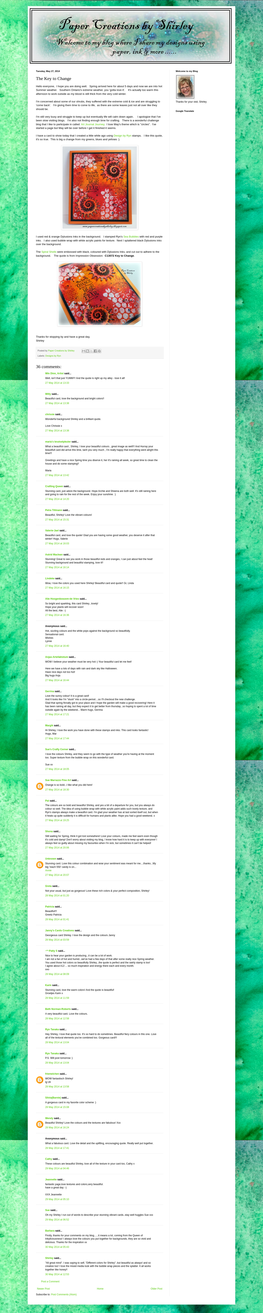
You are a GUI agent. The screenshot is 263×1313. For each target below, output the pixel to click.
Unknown (50, 858)
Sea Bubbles (131, 236)
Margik (49, 725)
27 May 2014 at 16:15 (57, 587)
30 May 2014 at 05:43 (57, 1247)
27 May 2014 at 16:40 (57, 645)
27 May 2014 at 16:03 (57, 543)
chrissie (49, 414)
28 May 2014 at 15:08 (57, 1107)
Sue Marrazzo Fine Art (58, 780)
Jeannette (51, 1179)
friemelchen (52, 1073)
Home (100, 1288)
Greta (48, 886)
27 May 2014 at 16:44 (57, 680)
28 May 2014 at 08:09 (57, 974)
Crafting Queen (54, 486)
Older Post (156, 1288)
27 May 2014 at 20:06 (57, 847)
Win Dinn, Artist (54, 373)
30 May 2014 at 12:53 (57, 1274)
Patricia (49, 906)
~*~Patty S (51, 950)
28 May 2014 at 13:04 (57, 1042)
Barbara (49, 1230)
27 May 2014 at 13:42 (57, 475)
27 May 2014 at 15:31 (57, 519)
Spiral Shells (49, 251)
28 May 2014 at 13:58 (57, 1086)
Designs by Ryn (53, 356)
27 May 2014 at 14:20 (57, 499)
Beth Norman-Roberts (58, 1009)
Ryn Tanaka (52, 1029)
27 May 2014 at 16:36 (57, 615)
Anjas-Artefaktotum (56, 657)
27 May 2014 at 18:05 (57, 769)
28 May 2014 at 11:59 (57, 998)
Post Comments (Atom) (64, 1294)
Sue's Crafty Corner (56, 749)
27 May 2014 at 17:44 (57, 738)
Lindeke (49, 578)
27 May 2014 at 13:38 (57, 403)
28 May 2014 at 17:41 (57, 1148)
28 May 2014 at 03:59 (57, 939)
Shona (49, 831)
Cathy (48, 1159)
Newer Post (43, 1288)
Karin (48, 985)
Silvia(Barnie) (53, 1097)
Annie (48, 870)
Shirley (49, 1258)
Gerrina (49, 691)
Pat (47, 800)
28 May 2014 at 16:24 (57, 1127)
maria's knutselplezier (58, 441)
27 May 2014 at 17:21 (57, 714)
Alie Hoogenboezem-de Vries (62, 598)
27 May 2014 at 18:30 (57, 789)
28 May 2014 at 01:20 (57, 895)
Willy (48, 394)
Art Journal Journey (92, 124)
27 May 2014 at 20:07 (57, 875)
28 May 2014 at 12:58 (57, 1018)
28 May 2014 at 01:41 (57, 919)
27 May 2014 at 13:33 (57, 382)
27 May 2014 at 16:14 (57, 567)
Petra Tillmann (53, 510)
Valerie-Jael (52, 530)
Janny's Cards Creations (59, 930)
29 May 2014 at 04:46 (57, 1168)
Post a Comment (50, 1281)
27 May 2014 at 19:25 (57, 820)
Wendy (49, 1118)
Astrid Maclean (54, 554)
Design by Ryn (122, 135)
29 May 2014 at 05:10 (57, 1199)
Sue (47, 1210)
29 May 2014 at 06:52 (57, 1219)
